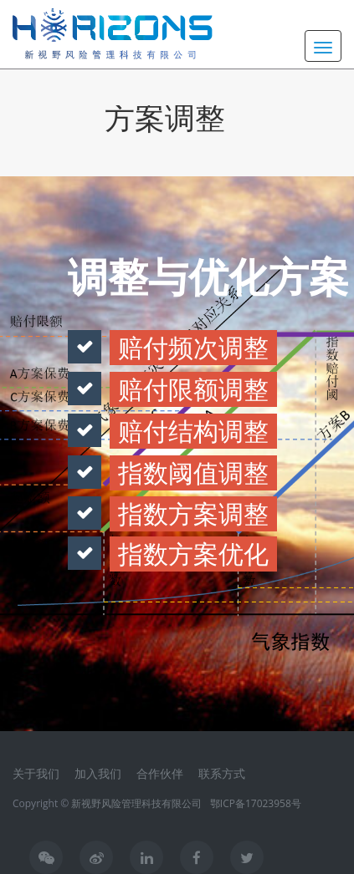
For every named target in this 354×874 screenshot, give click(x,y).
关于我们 (36, 773)
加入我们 (97, 773)
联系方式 (221, 773)
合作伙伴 (159, 773)
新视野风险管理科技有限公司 (136, 803)
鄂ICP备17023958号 (255, 803)
